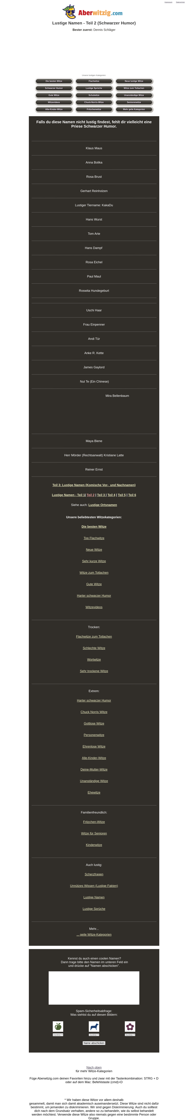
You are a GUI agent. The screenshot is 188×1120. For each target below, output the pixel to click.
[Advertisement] (94, 53)
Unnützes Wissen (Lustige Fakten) (94, 885)
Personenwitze (94, 735)
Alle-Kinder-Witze (54, 109)
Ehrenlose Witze (94, 746)
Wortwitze (94, 659)
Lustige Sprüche (94, 88)
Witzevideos (54, 102)
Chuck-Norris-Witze (94, 102)
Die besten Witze (54, 81)
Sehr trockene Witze (94, 671)
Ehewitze (94, 792)
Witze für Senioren (94, 833)
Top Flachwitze (94, 538)
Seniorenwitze (134, 102)
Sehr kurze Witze (94, 561)
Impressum (168, 2)
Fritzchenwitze (94, 109)
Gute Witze (54, 95)
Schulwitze (94, 95)
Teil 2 (91, 495)
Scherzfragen (94, 874)
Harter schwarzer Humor (94, 595)
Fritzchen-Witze (94, 822)
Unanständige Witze (134, 95)
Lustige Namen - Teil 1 (68, 495)
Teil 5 (122, 495)
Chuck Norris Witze (94, 712)
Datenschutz (180, 2)
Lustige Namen (93, 897)
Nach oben (94, 1067)
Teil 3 (101, 495)
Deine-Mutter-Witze (94, 769)
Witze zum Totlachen (134, 88)
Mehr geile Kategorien (134, 109)
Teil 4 (111, 495)
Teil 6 (132, 495)
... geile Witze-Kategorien (94, 934)
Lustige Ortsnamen (102, 505)
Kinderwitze (94, 845)
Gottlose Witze (94, 723)
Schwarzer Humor (54, 88)
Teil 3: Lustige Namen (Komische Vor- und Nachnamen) (94, 485)
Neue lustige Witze (134, 81)
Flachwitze (94, 81)
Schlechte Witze (94, 648)
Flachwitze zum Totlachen (94, 636)
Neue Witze (94, 549)
